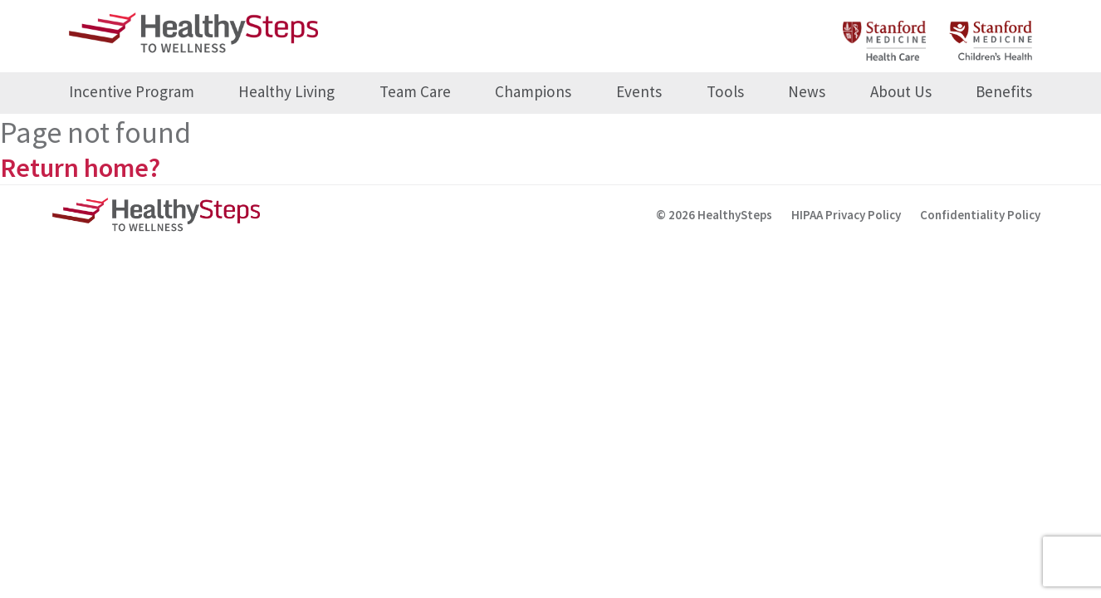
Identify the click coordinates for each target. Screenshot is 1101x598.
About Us (901, 91)
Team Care (415, 91)
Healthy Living (286, 91)
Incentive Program (131, 91)
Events (639, 91)
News (806, 91)
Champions (533, 91)
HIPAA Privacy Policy (846, 215)
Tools (725, 91)
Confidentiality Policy (980, 215)
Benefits (1004, 91)
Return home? (80, 167)
